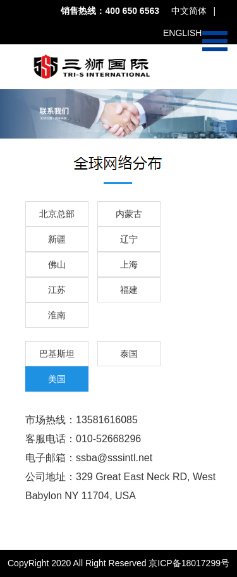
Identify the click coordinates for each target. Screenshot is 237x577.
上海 (129, 264)
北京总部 (57, 214)
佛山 (57, 264)
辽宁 (129, 239)
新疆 (57, 239)
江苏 (57, 290)
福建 (129, 290)
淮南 (57, 315)
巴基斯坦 (57, 354)
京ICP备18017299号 (189, 563)
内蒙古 (129, 214)
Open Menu (215, 41)
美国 (57, 379)
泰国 (129, 354)
